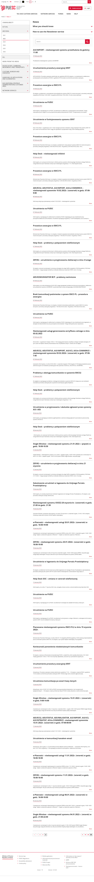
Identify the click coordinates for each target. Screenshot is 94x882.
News (69, 14)
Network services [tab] (9, 90)
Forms (60, 14)
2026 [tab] (4, 52)
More (90, 63)
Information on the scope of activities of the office (75, 853)
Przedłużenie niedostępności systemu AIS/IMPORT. (46, 60)
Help (76, 14)
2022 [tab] (4, 38)
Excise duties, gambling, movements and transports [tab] (13, 66)
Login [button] (87, 8)
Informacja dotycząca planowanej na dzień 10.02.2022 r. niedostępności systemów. (54, 201)
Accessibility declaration (25, 858)
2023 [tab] (4, 42)
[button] (63, 27)
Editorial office (46, 862)
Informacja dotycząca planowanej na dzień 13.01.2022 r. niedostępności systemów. (54, 731)
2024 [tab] (4, 45)
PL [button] (8, 1)
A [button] (21, 2)
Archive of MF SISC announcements (71, 860)
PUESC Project (46, 859)
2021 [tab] (4, 35)
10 (85, 834)
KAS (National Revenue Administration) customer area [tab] (12, 84)
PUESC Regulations (24, 855)
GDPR (67, 857)
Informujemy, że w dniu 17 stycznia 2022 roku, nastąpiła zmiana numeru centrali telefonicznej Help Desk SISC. (61, 587)
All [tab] (3, 57)
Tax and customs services (27, 14)
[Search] (75, 1)
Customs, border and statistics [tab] (10, 72)
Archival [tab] (5, 31)
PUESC (3, 17)
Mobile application (47, 853)
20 (88, 834)
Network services (48, 14)
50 (91, 834)
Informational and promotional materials (50, 856)
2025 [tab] (4, 48)
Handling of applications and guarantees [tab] (12, 78)
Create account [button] (75, 8)
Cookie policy (22, 860)
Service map (22, 853)
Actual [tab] (5, 27)
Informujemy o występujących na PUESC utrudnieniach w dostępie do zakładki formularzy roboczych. (58, 602)
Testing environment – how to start (74, 863)
